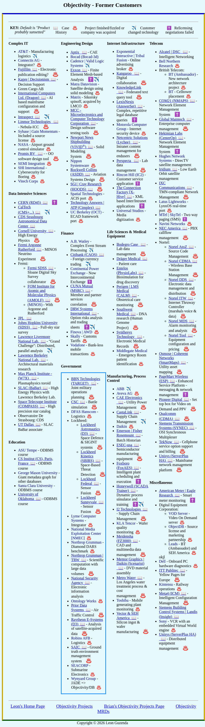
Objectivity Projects (74, 706)
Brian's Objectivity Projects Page (134, 706)
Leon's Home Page (27, 706)
